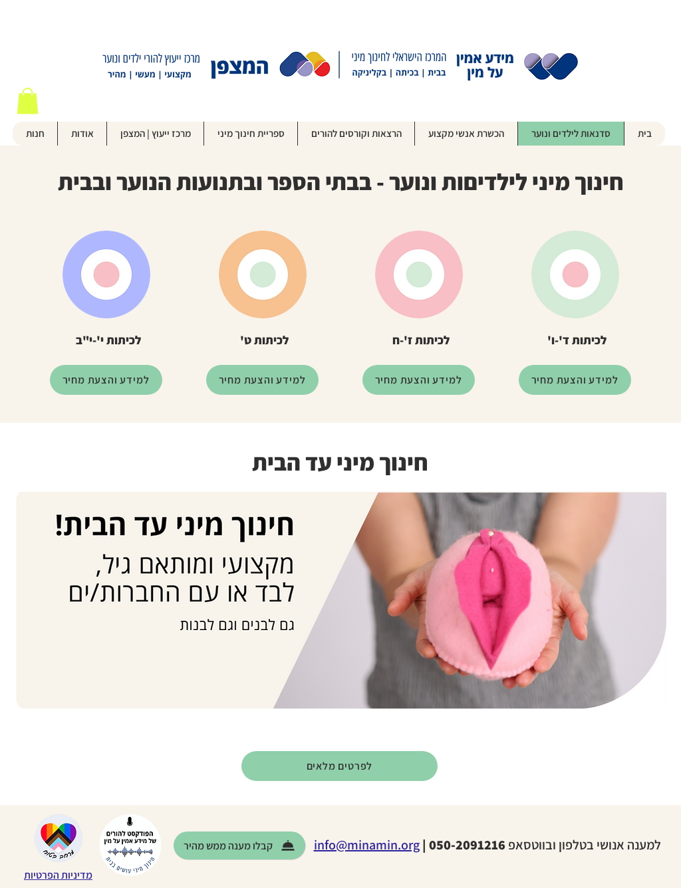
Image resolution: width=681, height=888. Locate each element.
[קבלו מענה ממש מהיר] (239, 845)
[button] (28, 101)
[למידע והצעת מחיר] (575, 380)
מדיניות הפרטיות (58, 875)
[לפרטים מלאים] (339, 766)
